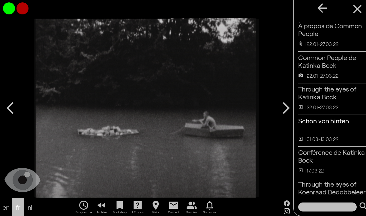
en (6, 207)
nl (30, 207)
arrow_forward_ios (277, 108)
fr (18, 207)
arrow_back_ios (10, 108)
